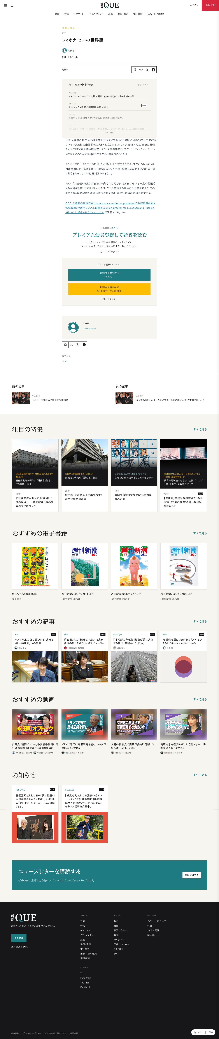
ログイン (115, 228)
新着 (57, 14)
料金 (149, 926)
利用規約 (15, 1033)
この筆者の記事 (89, 329)
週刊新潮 (85, 958)
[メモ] (197, 1032)
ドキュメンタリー (95, 14)
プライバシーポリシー (32, 1033)
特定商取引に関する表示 (55, 1033)
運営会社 (74, 1033)
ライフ (116, 954)
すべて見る (200, 429)
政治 (65, 361)
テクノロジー (119, 949)
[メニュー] (5, 5)
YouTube (84, 982)
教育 (116, 935)
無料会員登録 (109, 299)
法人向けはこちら (19, 947)
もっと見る (109, 133)
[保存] (209, 1032)
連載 (110, 14)
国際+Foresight (156, 14)
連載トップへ (142, 85)
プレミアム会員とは (111, 252)
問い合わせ (153, 935)
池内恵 (71, 50)
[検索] (12, 5)
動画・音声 (123, 14)
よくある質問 (153, 930)
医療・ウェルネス (122, 944)
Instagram (85, 978)
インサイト (78, 14)
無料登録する (191, 875)
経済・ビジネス (121, 930)
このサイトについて (156, 921)
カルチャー (119, 940)
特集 (66, 14)
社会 (116, 926)
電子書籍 (138, 14)
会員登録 (210, 5)
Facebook (85, 987)
